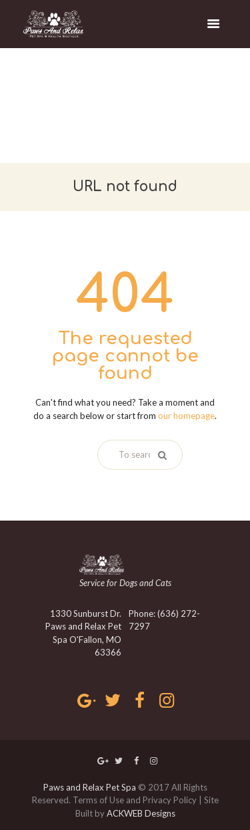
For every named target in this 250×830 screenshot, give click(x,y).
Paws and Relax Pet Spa (89, 787)
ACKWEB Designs (141, 813)
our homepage (186, 415)
